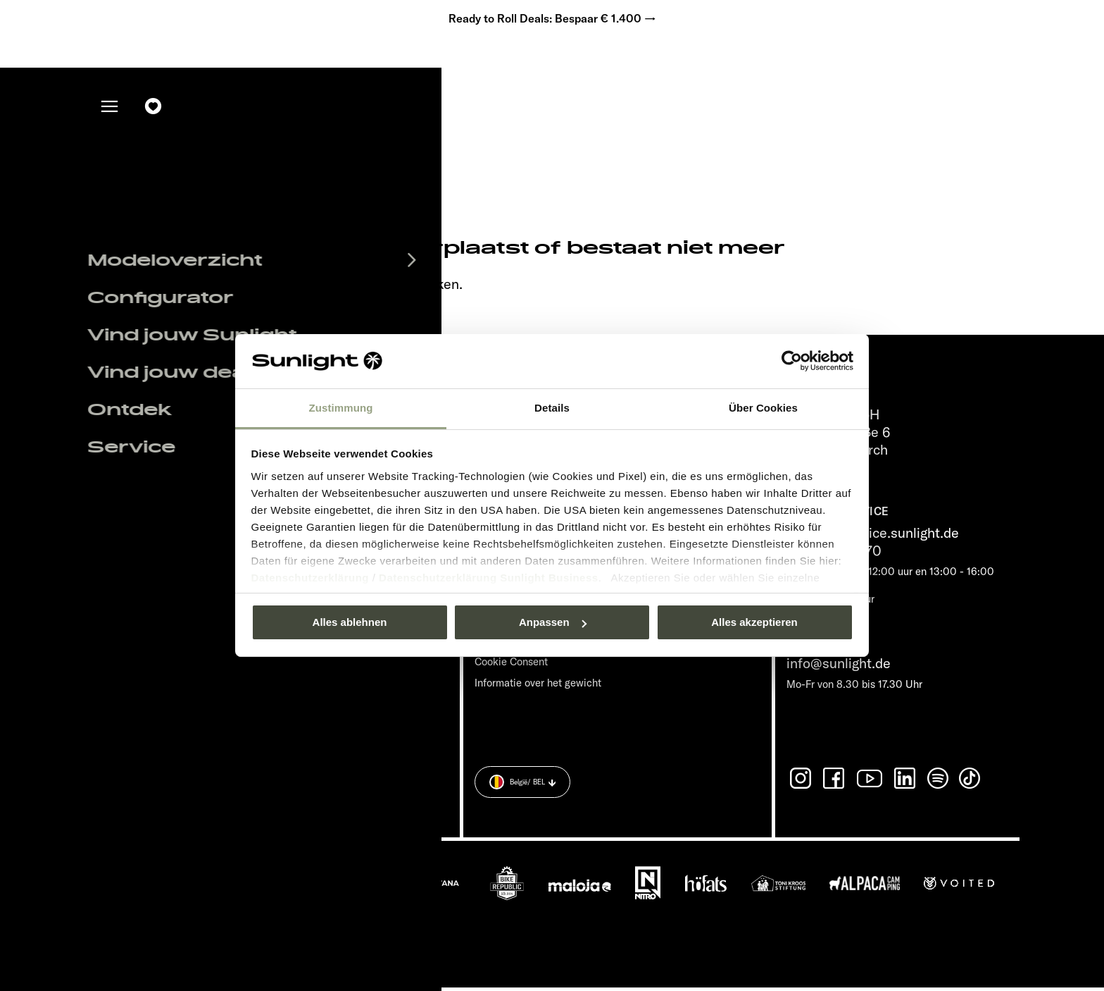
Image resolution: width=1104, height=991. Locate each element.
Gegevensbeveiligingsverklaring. (363, 794)
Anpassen (552, 622)
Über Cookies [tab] (763, 408)
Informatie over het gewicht (538, 687)
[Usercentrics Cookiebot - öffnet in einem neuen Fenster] (791, 360)
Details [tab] (552, 408)
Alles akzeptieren (754, 622)
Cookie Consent (511, 665)
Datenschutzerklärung (310, 578)
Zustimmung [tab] (341, 408)
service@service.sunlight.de (872, 537)
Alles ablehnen (350, 622)
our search (361, 288)
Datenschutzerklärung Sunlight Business (488, 578)
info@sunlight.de (838, 667)
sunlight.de (274, 288)
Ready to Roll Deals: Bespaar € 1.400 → (552, 21)
